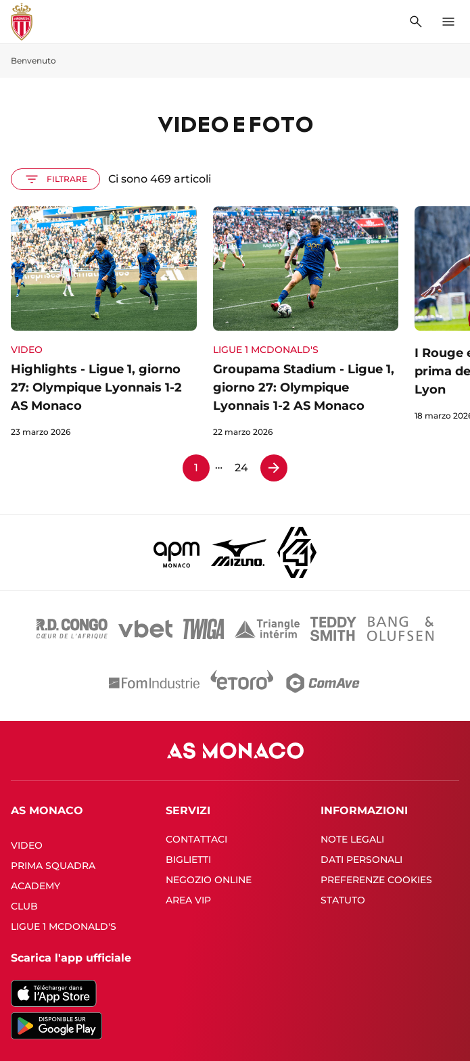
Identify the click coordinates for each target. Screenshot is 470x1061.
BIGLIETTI (188, 859)
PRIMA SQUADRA (53, 865)
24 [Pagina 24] (241, 467)
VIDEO (27, 845)
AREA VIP (188, 900)
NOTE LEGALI (352, 839)
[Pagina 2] (273, 467)
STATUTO (343, 900)
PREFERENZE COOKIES (376, 880)
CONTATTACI (196, 839)
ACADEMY (35, 886)
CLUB (24, 906)
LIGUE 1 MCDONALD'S (63, 926)
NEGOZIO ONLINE (209, 880)
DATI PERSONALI (361, 859)
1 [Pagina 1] (196, 467)
